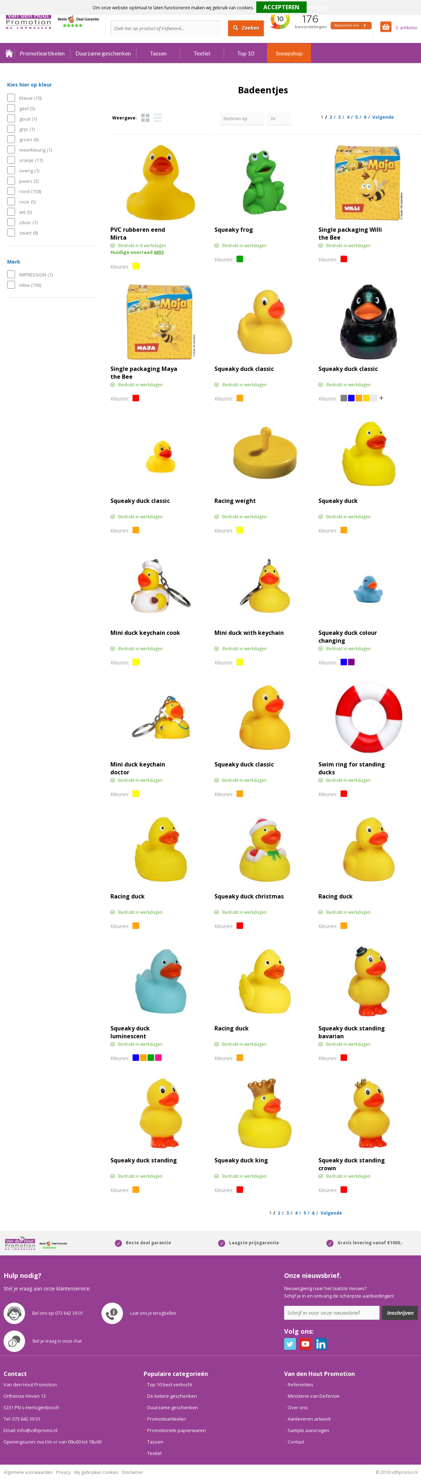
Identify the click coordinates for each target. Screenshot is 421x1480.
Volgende (383, 117)
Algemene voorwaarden (28, 1472)
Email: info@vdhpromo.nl (31, 1430)
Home (9, 53)
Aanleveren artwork (309, 1419)
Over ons (298, 1407)
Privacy (63, 1472)
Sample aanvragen (308, 1430)
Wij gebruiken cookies (96, 1472)
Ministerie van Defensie (314, 1396)
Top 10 (245, 53)
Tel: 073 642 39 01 (22, 1419)
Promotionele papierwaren (176, 1430)
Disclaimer (132, 1472)
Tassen (158, 53)
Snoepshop (289, 53)
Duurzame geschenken (103, 53)
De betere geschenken (172, 1396)
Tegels (145, 118)
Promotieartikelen (42, 53)
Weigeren (318, 8)
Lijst (158, 118)
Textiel (201, 53)
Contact (296, 1442)
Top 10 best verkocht (169, 1384)
